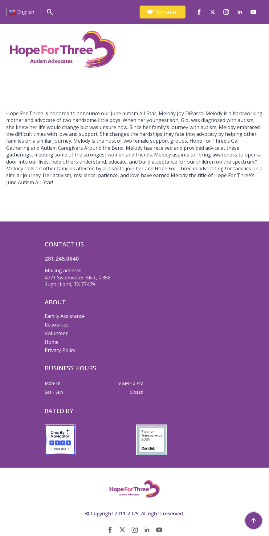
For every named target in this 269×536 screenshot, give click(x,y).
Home (52, 342)
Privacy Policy (60, 350)
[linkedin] (239, 12)
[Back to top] (253, 520)
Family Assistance (65, 316)
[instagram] (226, 12)
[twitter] (212, 12)
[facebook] (199, 12)
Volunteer (56, 333)
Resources (57, 324)
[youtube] (253, 12)
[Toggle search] (50, 12)
